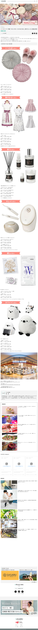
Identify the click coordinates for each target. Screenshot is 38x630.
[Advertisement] (19, 547)
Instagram (22, 592)
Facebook (19, 592)
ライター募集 (16, 626)
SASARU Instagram (5, 454)
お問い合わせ (21, 626)
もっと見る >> (34, 582)
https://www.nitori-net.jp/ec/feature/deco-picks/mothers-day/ (10, 384)
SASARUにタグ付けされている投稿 (7, 474)
